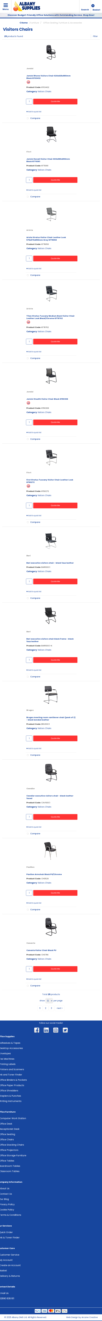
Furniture (34, 22)
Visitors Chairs (44, 91)
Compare (33, 118)
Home (23, 22)
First (28, 152)
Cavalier (30, 788)
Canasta (30, 943)
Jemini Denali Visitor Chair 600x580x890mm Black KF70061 (48, 160)
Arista (29, 230)
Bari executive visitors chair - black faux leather (50, 563)
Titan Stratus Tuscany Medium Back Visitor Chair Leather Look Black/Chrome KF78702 (50, 317)
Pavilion (30, 867)
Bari (28, 555)
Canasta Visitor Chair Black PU (41, 950)
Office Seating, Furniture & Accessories (62, 22)
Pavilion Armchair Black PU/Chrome (44, 874)
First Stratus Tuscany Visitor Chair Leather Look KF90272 (49, 481)
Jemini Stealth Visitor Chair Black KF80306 (47, 399)
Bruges (30, 710)
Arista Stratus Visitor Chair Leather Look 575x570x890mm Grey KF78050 (46, 238)
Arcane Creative (90, 1317)
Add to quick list (33, 112)
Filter (95, 36)
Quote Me (55, 101)
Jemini (29, 68)
